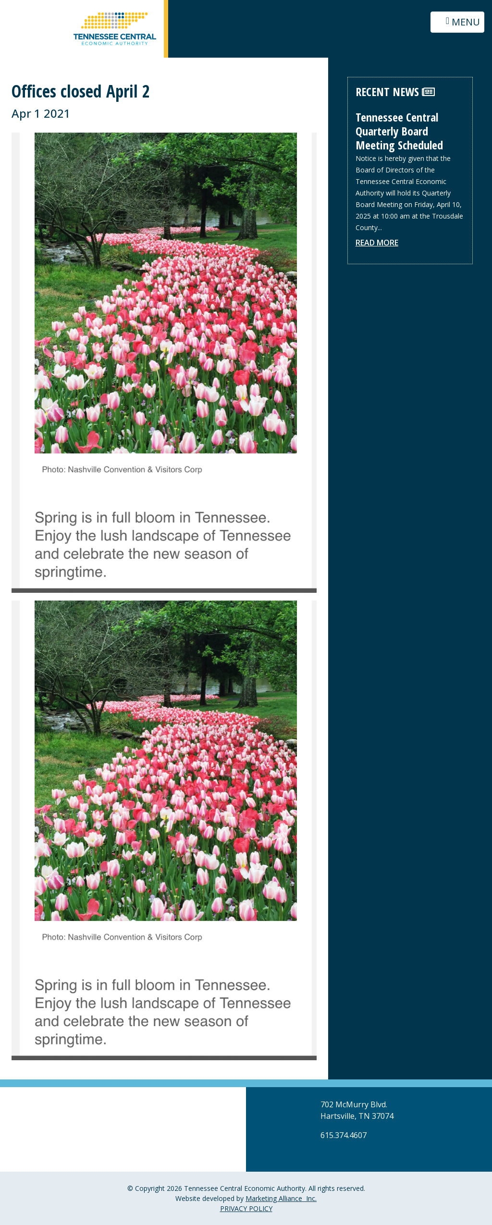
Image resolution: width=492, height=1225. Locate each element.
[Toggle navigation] (457, 22)
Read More (377, 242)
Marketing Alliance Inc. (281, 1198)
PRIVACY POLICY (246, 1208)
